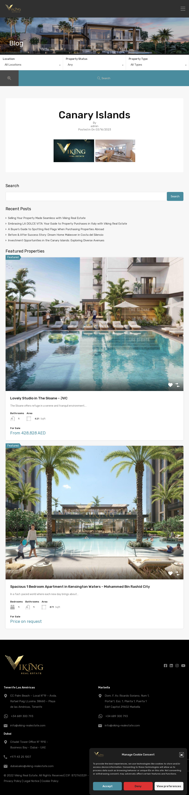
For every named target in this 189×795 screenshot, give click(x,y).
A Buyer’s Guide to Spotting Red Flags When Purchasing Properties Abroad (56, 229)
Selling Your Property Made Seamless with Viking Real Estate (47, 218)
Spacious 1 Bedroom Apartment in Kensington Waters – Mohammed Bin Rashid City (80, 586)
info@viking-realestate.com (27, 725)
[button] (181, 754)
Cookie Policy (49, 781)
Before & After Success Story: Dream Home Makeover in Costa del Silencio (55, 234)
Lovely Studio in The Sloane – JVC (39, 398)
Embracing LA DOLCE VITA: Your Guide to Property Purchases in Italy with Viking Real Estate (67, 223)
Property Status (76, 59)
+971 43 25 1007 (20, 756)
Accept (107, 786)
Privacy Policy (12, 781)
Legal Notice (31, 781)
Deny (138, 786)
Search (12, 185)
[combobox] (31, 65)
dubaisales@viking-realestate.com (32, 766)
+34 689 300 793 (22, 716)
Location (9, 59)
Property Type (138, 59)
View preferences (169, 786)
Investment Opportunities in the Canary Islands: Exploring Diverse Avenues (56, 240)
